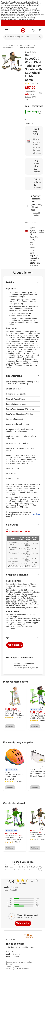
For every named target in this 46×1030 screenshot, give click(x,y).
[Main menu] (6, 30)
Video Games (22, 9)
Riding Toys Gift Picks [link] (36, 867)
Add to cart (29, 124)
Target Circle (22, 19)
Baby (27, 5)
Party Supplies (26, 11)
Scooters (19, 47)
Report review (27, 968)
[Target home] (23, 30)
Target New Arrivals (7, 2)
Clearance (13, 14)
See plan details (36, 214)
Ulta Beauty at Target (15, 12)
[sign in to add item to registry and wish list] (41, 231)
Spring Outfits (33, 14)
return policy (17, 626)
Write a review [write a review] (23, 923)
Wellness (12, 7)
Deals (8, 14)
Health (6, 7)
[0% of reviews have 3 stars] (23, 902)
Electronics (14, 9)
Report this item (31, 222)
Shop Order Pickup (18, 17)
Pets (6, 12)
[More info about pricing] (40, 93)
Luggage (17, 7)
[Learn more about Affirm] (34, 260)
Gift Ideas (34, 11)
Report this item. (36, 514)
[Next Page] (40, 112)
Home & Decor (14, 4)
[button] (36, 709)
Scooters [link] (22, 867)
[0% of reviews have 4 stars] (23, 900)
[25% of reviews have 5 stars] (23, 898)
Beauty (31, 5)
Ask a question (15, 645)
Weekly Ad (8, 17)
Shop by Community (28, 12)
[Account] (33, 30)
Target (5, 45)
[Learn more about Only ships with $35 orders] (34, 166)
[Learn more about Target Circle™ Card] (34, 245)
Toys (8, 9)
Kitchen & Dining (24, 4)
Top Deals (26, 16)
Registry (9, 19)
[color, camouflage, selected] (33, 111)
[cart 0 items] (39, 30)
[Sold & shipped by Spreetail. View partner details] (34, 183)
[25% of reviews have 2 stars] (23, 904)
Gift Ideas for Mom (20, 2)
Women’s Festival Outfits (15, 16)
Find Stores (30, 19)
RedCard (15, 19)
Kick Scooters (31, 47)
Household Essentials (18, 5)
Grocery (8, 5)
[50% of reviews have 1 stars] (23, 906)
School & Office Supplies (13, 11)
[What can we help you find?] (23, 37)
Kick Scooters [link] (9, 867)
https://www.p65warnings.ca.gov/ (26, 667)
